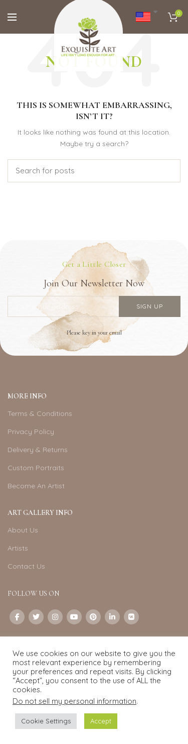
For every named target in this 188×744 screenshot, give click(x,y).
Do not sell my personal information (74, 701)
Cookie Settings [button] (46, 721)
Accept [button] (100, 721)
